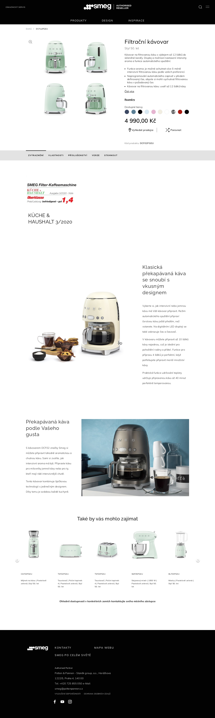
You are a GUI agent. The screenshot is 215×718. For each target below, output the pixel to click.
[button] (30, 41)
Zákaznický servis (15, 7)
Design (107, 20)
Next (198, 560)
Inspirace (136, 20)
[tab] (36, 155)
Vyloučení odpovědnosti (68, 694)
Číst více (129, 91)
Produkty (78, 20)
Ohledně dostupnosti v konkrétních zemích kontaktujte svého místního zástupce (107, 601)
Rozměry (130, 99)
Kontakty (63, 647)
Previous (17, 560)
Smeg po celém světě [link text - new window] (73, 655)
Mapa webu (104, 647)
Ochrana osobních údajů (97, 694)
